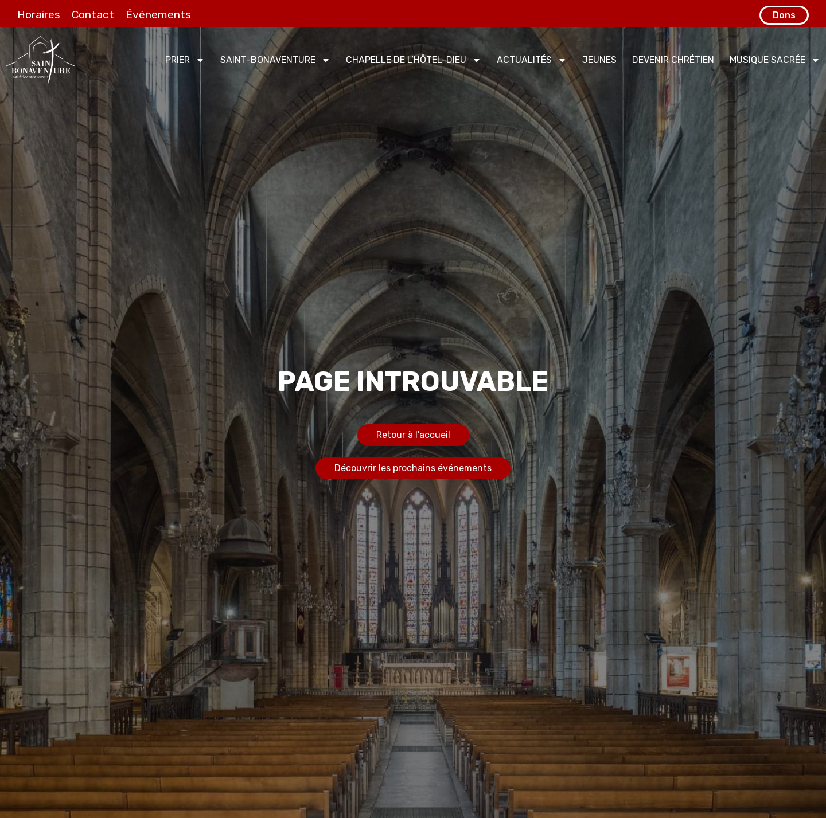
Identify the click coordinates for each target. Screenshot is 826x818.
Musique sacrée (775, 60)
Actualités (532, 60)
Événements (158, 14)
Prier (185, 60)
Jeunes (599, 59)
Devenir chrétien (673, 59)
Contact (93, 14)
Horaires (38, 14)
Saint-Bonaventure (275, 60)
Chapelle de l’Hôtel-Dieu (413, 60)
